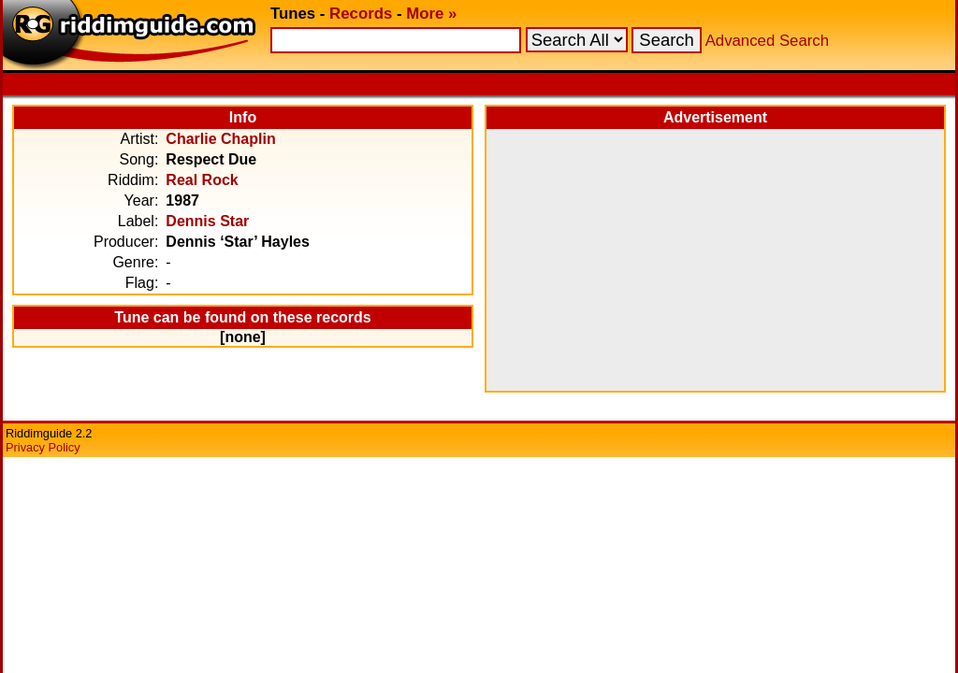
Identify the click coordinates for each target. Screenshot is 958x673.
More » (431, 13)
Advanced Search (767, 41)
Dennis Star (207, 221)
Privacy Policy (43, 447)
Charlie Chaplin (220, 139)
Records (360, 13)
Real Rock (202, 180)
